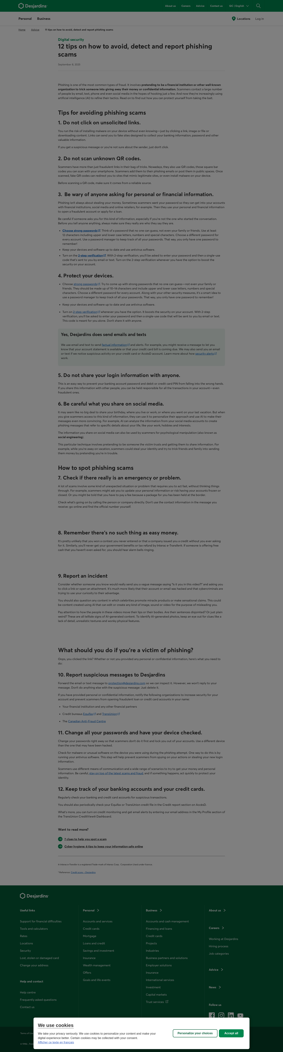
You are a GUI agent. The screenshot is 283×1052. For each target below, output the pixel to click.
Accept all (231, 1033)
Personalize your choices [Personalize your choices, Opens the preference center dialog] (195, 1033)
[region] (141, 1033)
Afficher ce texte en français (56, 1042)
